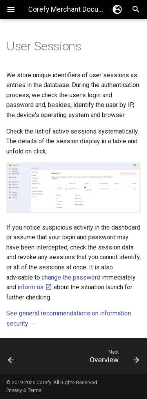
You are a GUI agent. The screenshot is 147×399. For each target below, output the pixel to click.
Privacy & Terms (24, 390)
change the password (71, 277)
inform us (35, 287)
